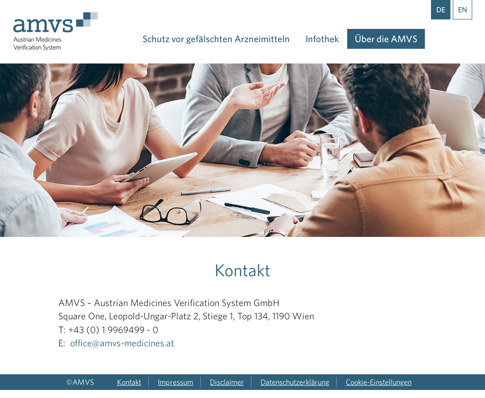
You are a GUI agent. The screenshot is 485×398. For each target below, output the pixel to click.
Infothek (322, 38)
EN (462, 9)
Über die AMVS (386, 38)
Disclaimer (227, 382)
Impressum (175, 382)
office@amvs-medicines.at (122, 342)
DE (440, 9)
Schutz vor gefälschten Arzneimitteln (216, 38)
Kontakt (129, 382)
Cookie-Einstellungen (379, 382)
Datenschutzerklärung (294, 382)
